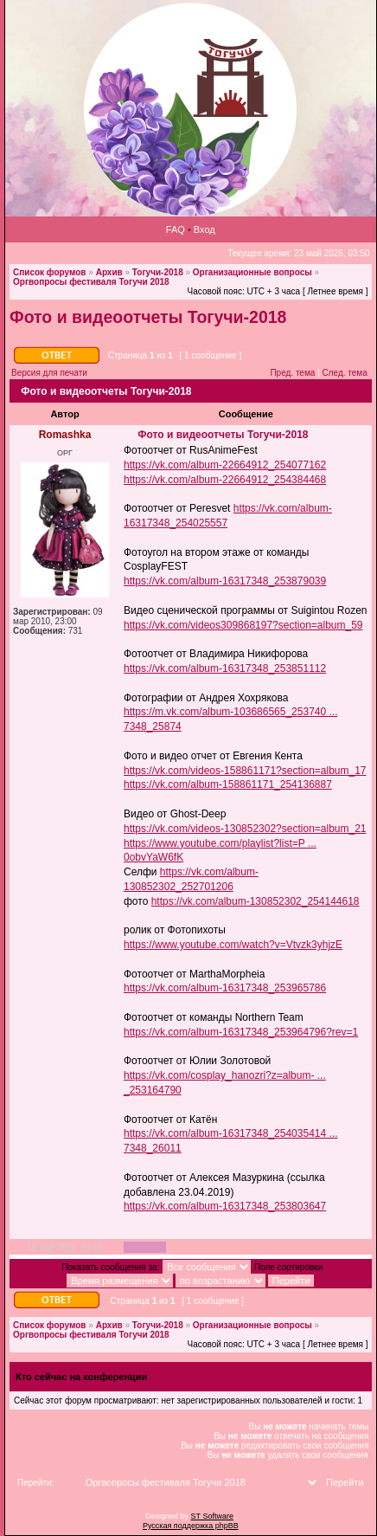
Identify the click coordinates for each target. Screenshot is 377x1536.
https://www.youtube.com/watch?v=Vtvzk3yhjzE (233, 945)
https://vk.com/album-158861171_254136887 (228, 784)
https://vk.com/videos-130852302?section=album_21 (245, 829)
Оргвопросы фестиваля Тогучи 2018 (91, 282)
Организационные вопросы (252, 272)
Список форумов (49, 272)
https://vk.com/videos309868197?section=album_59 (243, 625)
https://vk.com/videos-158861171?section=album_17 (245, 771)
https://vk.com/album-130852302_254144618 (255, 901)
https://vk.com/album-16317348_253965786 (225, 988)
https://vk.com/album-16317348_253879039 (225, 581)
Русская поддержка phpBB (191, 1525)
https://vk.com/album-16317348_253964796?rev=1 (241, 1032)
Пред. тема (292, 373)
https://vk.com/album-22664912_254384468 (225, 480)
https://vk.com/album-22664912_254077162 (225, 465)
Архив (109, 272)
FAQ (175, 229)
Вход (204, 229)
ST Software (212, 1516)
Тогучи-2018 (157, 272)
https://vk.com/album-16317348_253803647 (225, 1206)
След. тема (345, 373)
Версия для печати (49, 373)
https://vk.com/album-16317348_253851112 (225, 668)
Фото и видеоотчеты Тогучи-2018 (148, 316)
